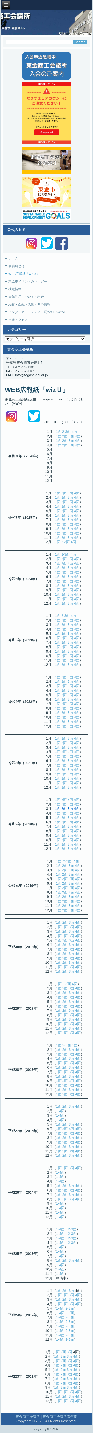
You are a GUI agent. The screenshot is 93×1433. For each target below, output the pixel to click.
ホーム (13, 258)
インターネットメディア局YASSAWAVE (37, 312)
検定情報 (14, 289)
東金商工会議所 (28, 1417)
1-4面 (60, 1111)
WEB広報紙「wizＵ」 (24, 274)
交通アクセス (18, 320)
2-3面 (66, 432)
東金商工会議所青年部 (60, 1417)
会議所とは (16, 266)
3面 (71, 436)
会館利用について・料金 (26, 297)
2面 (65, 436)
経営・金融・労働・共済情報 (29, 304)
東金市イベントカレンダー (27, 281)
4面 (74, 432)
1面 (58, 432)
